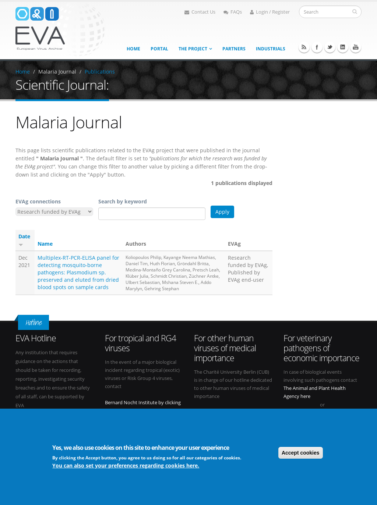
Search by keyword (122, 201)
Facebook (317, 47)
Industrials (270, 49)
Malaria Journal (57, 71)
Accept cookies (301, 453)
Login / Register (270, 12)
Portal (159, 49)
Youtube (355, 47)
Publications (100, 71)
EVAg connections (38, 201)
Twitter (329, 47)
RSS (304, 47)
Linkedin (342, 47)
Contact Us (199, 12)
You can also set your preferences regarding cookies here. (125, 465)
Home (133, 49)
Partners (234, 49)
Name (45, 243)
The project (193, 49)
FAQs (232, 12)
